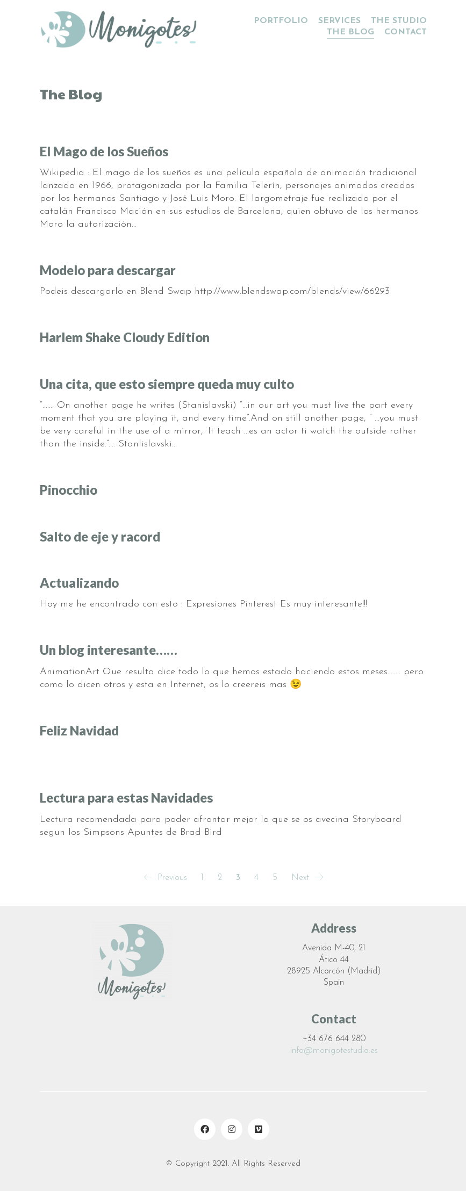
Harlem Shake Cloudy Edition (125, 337)
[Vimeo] (258, 1129)
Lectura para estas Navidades (126, 799)
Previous (165, 878)
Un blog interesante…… (108, 651)
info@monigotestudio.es (334, 1050)
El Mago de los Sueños (104, 151)
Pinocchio (68, 490)
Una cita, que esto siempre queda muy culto (167, 384)
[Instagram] (231, 1129)
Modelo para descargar (108, 270)
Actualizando (79, 583)
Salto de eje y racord (100, 537)
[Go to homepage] (120, 26)
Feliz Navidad (79, 731)
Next (307, 878)
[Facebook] (205, 1129)
